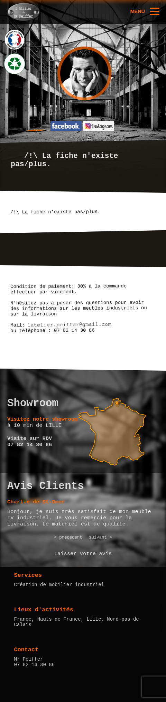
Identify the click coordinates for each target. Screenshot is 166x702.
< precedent (68, 537)
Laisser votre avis (83, 554)
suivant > (100, 537)
